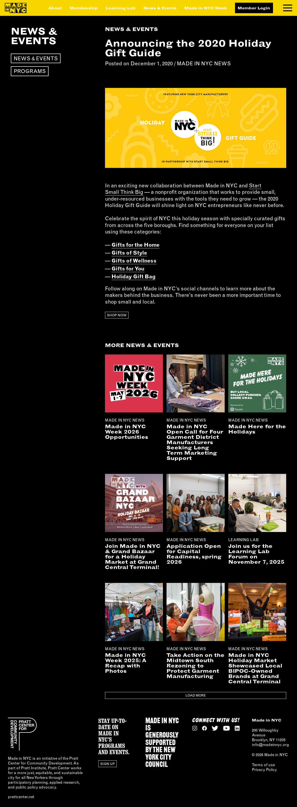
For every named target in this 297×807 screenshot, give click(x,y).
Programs (30, 71)
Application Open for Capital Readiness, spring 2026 (194, 554)
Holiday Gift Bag (133, 276)
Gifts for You (127, 268)
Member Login (254, 8)
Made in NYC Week (205, 8)
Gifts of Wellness (133, 260)
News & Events (159, 8)
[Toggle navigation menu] (287, 8)
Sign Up (107, 764)
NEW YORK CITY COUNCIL (160, 757)
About (55, 8)
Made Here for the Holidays (257, 429)
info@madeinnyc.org (270, 744)
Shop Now (117, 315)
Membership (84, 8)
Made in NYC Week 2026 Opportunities (126, 431)
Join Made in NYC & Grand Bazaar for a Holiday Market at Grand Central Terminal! (133, 556)
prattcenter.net (21, 796)
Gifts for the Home (135, 244)
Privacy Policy (264, 769)
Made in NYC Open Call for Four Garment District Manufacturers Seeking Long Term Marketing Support (195, 442)
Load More (196, 695)
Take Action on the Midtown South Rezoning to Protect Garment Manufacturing (195, 665)
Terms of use (263, 764)
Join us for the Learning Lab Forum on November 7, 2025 (256, 554)
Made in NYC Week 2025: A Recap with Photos (125, 663)
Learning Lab (121, 8)
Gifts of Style (129, 252)
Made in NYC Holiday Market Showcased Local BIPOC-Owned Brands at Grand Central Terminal (255, 668)
